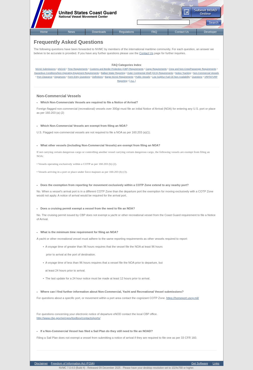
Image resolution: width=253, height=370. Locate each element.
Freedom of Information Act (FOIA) (73, 363)
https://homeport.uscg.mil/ (182, 298)
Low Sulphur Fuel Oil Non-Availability (171, 77)
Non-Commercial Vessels (206, 73)
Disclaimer (41, 363)
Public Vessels (142, 77)
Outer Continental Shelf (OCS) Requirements (150, 73)
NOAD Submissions (45, 69)
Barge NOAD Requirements (119, 77)
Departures (60, 77)
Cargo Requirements (156, 69)
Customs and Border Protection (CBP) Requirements (116, 69)
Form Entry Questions (79, 77)
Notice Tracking (183, 73)
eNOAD (62, 69)
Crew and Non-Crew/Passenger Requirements (192, 69)
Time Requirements (78, 69)
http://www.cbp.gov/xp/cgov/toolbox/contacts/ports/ (69, 318)
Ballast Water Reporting (113, 73)
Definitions (97, 77)
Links (216, 363)
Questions (197, 77)
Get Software (199, 363)
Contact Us (146, 53)
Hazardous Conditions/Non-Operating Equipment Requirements (66, 73)
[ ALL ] (132, 81)
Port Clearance (44, 77)
